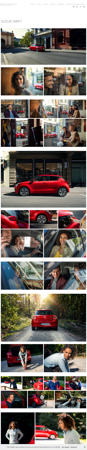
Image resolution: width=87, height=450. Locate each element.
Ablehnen (74, 447)
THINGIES (45, 4)
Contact (52, 4)
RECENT (33, 4)
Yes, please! (65, 447)
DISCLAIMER (60, 4)
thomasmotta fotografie (9, 4)
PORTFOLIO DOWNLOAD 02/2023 (75, 4)
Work (39, 4)
